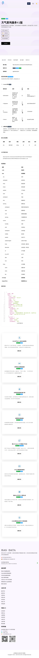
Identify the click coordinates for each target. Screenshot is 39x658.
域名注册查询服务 (5, 577)
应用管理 (3, 610)
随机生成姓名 (4, 583)
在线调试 (6, 43)
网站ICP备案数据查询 (5, 571)
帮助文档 (3, 597)
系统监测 (3, 603)
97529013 (5, 631)
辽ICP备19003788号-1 (7, 557)
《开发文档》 (16, 78)
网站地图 (3, 623)
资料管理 (3, 617)
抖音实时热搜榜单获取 (5, 575)
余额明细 (3, 615)
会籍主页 (3, 619)
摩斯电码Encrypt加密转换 (6, 581)
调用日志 (3, 613)
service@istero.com (7, 634)
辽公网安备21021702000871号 (8, 559)
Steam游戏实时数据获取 (6, 573)
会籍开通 (3, 621)
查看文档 (19, 350)
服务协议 (3, 593)
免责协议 (3, 595)
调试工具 (3, 601)
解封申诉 (3, 591)
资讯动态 (3, 599)
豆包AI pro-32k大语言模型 (6, 579)
